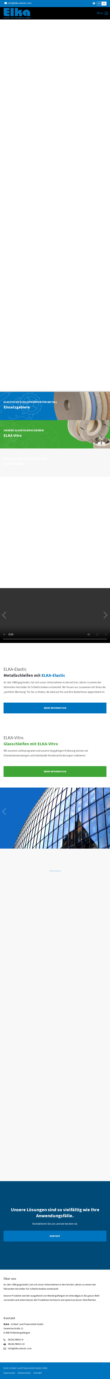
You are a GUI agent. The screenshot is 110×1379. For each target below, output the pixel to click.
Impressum (9, 1373)
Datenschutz (24, 1373)
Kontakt (38, 1373)
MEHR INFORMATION (55, 708)
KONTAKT (55, 1236)
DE (104, 3)
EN (99, 3)
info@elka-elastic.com (17, 3)
